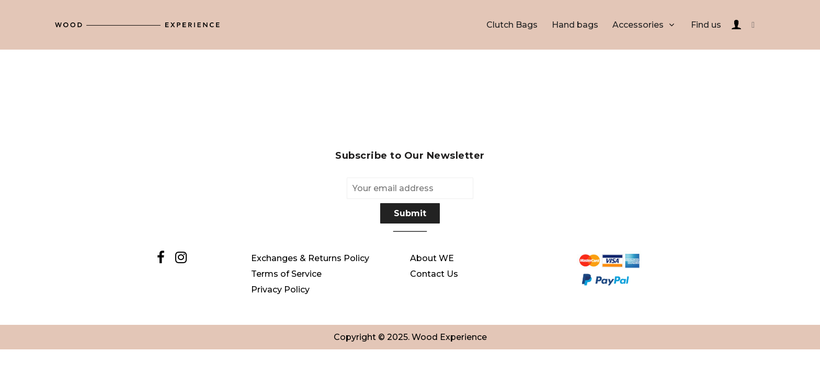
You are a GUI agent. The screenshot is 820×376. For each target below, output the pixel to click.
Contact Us (434, 274)
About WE (432, 258)
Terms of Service (286, 274)
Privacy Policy (280, 290)
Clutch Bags (512, 25)
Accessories (638, 25)
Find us (706, 25)
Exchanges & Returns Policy (310, 258)
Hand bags (575, 25)
